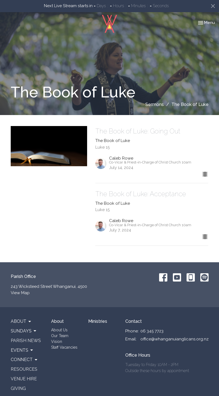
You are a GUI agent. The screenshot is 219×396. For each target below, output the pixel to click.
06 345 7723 (151, 331)
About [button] (21, 321)
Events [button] (22, 350)
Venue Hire (24, 378)
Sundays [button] (24, 331)
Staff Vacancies (64, 347)
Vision (56, 341)
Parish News (26, 340)
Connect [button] (24, 359)
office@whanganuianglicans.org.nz (174, 339)
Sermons (154, 104)
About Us (59, 330)
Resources (24, 369)
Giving (18, 388)
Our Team (59, 336)
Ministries (97, 321)
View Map (20, 292)
